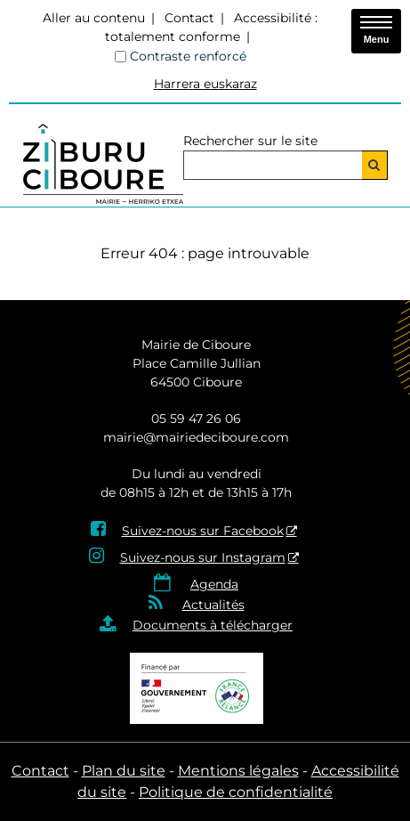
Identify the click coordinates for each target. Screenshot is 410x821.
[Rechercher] (375, 165)
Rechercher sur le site (250, 141)
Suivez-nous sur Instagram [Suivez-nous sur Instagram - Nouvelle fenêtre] (202, 557)
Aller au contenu (94, 18)
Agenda (214, 584)
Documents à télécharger (213, 625)
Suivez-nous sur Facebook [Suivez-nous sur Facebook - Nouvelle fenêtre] (203, 531)
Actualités (213, 605)
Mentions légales (238, 770)
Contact (189, 18)
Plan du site (123, 770)
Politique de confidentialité (236, 792)
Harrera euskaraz (205, 84)
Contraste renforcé (188, 56)
